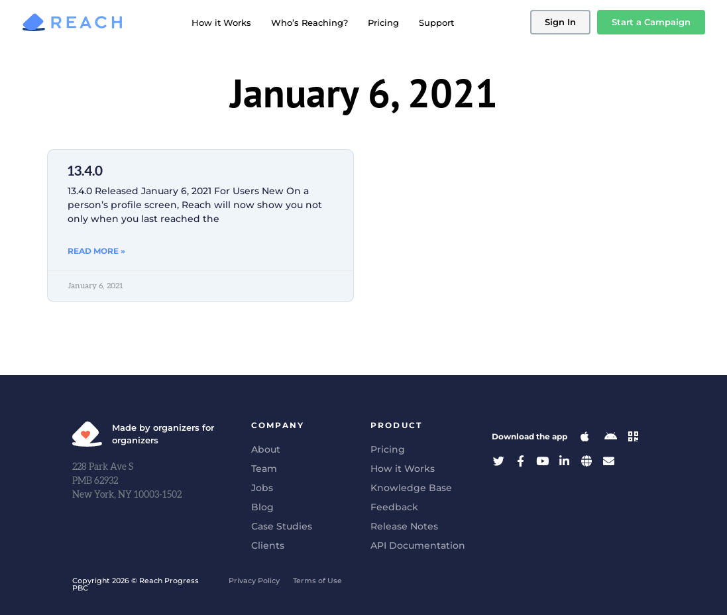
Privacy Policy (254, 580)
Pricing (383, 22)
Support (436, 22)
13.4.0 (85, 171)
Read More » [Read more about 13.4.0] (96, 251)
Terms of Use (317, 580)
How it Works (221, 22)
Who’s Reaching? (309, 22)
